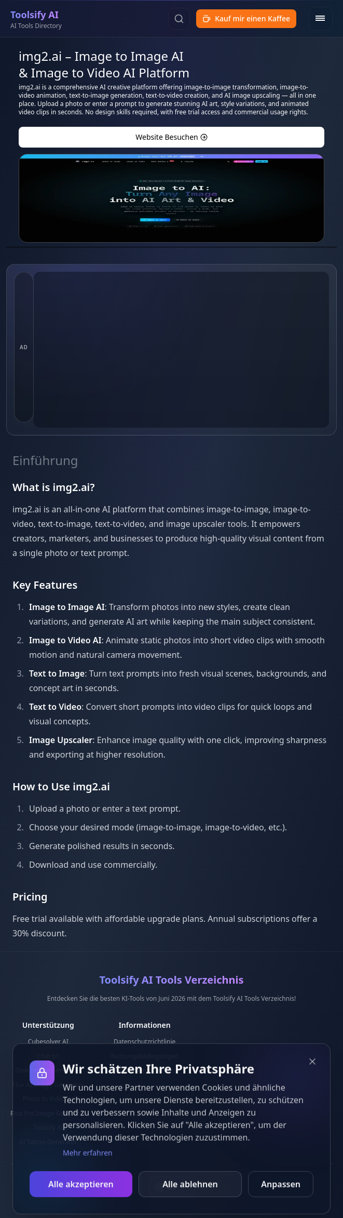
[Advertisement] (181, 349)
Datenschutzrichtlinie (144, 1041)
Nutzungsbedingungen (145, 1056)
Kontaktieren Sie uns (145, 1070)
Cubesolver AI (48, 1041)
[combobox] (171, 1186)
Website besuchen (171, 137)
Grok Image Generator (48, 1070)
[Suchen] (179, 19)
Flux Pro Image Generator (48, 1113)
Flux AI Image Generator (48, 1084)
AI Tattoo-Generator (48, 1141)
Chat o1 (48, 1056)
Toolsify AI (48, 1127)
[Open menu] (321, 19)
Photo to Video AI (48, 1098)
